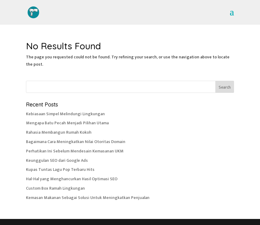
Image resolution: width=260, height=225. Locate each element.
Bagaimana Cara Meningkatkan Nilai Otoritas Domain (75, 141)
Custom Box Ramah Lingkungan (55, 188)
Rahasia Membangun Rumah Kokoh (58, 132)
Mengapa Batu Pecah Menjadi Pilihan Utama (67, 122)
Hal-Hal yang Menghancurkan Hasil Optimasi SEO (71, 178)
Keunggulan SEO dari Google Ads (57, 160)
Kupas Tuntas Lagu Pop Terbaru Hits (60, 169)
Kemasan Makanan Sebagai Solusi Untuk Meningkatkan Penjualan (87, 197)
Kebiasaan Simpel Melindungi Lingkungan (65, 113)
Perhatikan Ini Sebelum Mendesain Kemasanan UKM (75, 151)
